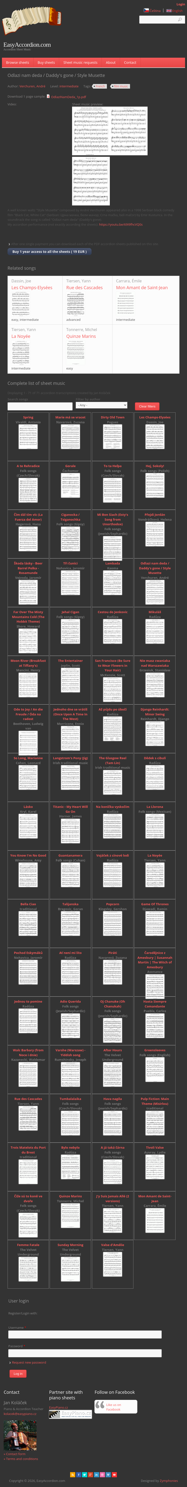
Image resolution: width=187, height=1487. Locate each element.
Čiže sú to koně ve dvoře (28, 1198)
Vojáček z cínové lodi (112, 855)
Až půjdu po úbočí (113, 709)
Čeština (152, 11)
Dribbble (102, 1474)
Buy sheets (46, 62)
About (110, 62)
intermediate (68, 86)
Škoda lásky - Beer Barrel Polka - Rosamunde (28, 568)
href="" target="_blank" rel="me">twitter (84, 1474)
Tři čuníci (70, 563)
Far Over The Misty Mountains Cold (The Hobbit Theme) (28, 617)
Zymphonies (169, 1480)
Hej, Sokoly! (155, 466)
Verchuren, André (32, 86)
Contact (130, 62)
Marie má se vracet (70, 417)
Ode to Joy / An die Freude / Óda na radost (28, 714)
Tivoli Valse (155, 1147)
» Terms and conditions (21, 1459)
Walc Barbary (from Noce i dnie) (28, 1052)
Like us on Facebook (113, 1407)
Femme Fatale (28, 1245)
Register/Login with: (22, 1313)
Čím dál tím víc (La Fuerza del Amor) (28, 517)
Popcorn (112, 904)
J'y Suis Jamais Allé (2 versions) (112, 1198)
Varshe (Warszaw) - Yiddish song (70, 1052)
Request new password (29, 1362)
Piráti (112, 953)
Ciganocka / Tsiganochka (70, 517)
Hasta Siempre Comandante (155, 1003)
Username (17, 1327)
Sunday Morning (70, 1245)
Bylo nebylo (70, 1147)
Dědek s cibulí (155, 758)
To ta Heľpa (113, 466)
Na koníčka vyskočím (112, 806)
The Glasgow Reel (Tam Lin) (112, 760)
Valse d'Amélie (112, 1245)
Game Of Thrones (155, 904)
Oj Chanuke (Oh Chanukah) (112, 1003)
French (100, 86)
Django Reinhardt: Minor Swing (154, 711)
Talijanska (70, 904)
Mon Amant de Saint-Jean (142, 287)
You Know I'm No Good (28, 855)
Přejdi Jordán (155, 514)
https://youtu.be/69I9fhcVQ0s (121, 224)
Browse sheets (17, 62)
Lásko (28, 806)
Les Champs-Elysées (31, 287)
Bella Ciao (28, 904)
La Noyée (20, 336)
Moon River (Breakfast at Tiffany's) (28, 663)
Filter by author (88, 399)
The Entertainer (70, 660)
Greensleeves (155, 1050)
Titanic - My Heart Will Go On (70, 809)
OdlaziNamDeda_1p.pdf (68, 97)
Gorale (70, 466)
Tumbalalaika (70, 1099)
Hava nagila (112, 1099)
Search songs (18, 399)
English (175, 11)
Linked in (96, 1474)
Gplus (90, 1474)
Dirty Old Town (112, 417)
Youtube (114, 1474)
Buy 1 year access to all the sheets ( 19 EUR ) (49, 251)
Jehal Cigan (70, 612)
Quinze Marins (81, 336)
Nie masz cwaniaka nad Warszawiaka (155, 663)
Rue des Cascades (84, 287)
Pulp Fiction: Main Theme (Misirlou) (155, 1101)
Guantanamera (70, 855)
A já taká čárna (112, 1147)
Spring (28, 417)
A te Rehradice (28, 466)
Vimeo (108, 1474)
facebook (78, 1474)
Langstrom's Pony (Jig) (70, 758)
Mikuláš (155, 612)
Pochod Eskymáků (28, 953)
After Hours (112, 1050)
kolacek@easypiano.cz (20, 1414)
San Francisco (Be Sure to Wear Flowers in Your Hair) (112, 665)
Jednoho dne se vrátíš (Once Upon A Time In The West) (71, 714)
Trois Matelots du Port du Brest (28, 1150)
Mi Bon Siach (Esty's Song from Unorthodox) (112, 519)
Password (16, 1346)
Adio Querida (70, 1001)
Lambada (112, 563)
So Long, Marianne (28, 758)
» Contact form (14, 1454)
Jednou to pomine (28, 1001)
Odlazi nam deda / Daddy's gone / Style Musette (155, 568)
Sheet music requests (80, 62)
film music (121, 86)
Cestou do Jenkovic (113, 612)
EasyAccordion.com (27, 45)
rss (72, 1474)
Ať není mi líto (70, 953)
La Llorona (155, 806)
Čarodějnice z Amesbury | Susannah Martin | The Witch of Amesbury (154, 960)
